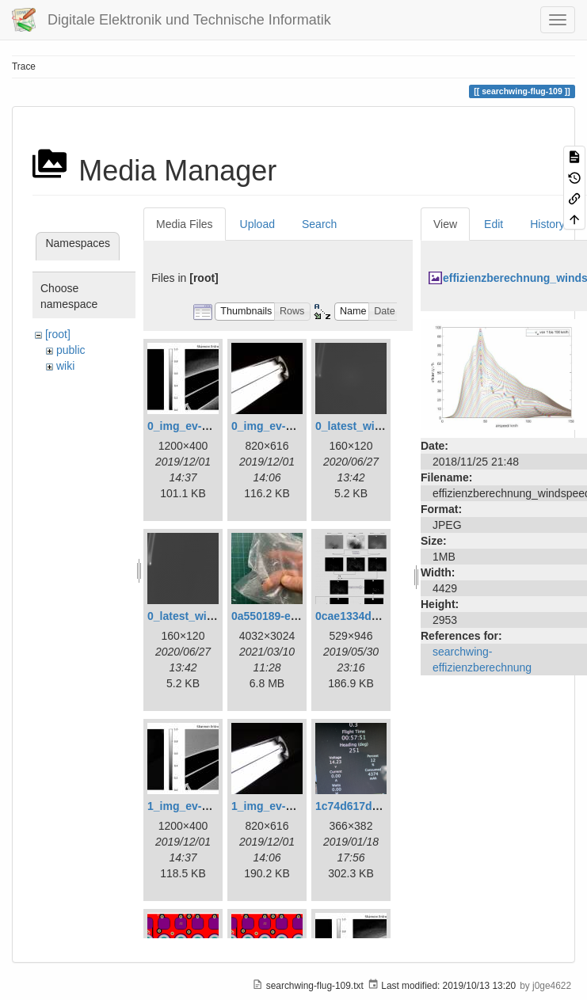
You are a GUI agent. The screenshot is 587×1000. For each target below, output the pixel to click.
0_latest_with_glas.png (375, 426)
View (445, 224)
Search (319, 224)
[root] (58, 334)
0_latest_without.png (202, 616)
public (71, 350)
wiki (65, 365)
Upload (257, 224)
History (547, 224)
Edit (493, 224)
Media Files (184, 224)
